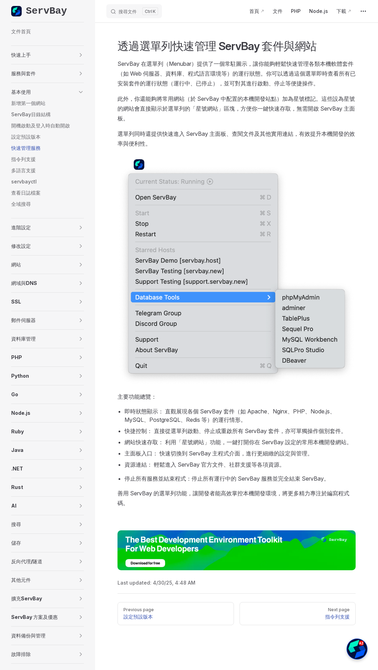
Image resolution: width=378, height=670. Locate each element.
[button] (47, 55)
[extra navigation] (363, 11)
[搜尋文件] (134, 11)
